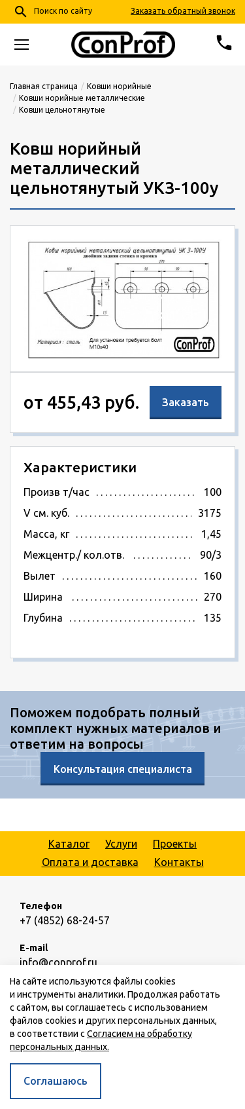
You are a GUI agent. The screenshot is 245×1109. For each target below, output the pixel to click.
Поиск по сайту (52, 12)
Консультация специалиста (123, 769)
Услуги (121, 844)
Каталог (69, 844)
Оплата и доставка (90, 862)
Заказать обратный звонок (183, 11)
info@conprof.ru (58, 962)
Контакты (179, 862)
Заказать (185, 402)
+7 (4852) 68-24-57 (65, 920)
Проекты (175, 844)
